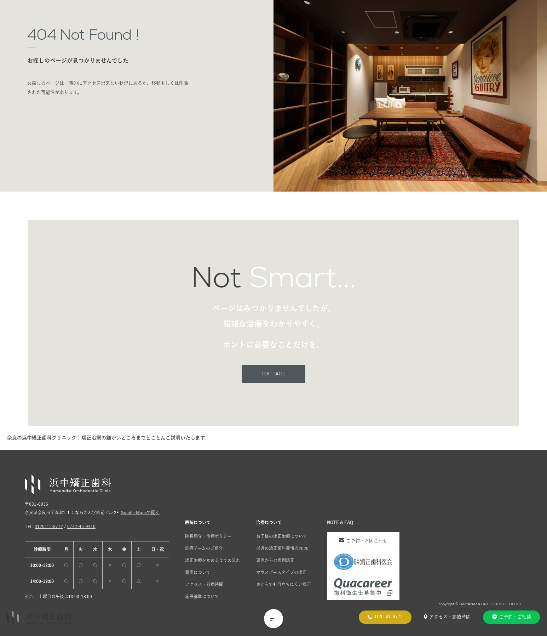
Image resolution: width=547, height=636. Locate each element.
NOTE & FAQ (340, 522)
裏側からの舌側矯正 (275, 560)
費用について (198, 572)
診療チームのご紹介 (204, 548)
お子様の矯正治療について (281, 536)
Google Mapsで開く (140, 512)
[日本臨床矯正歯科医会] (363, 562)
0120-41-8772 (49, 526)
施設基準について (202, 596)
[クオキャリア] (363, 587)
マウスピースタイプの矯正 (281, 572)
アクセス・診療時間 (204, 584)
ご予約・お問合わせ (363, 540)
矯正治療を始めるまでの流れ (212, 560)
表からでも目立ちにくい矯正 (283, 584)
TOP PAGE (273, 374)
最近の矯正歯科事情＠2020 (282, 548)
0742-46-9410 (81, 526)
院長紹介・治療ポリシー (208, 536)
